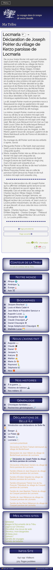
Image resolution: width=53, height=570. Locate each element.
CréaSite (11, 568)
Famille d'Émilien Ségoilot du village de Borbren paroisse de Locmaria (26, 478)
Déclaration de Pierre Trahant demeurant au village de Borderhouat (28, 448)
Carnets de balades (14, 541)
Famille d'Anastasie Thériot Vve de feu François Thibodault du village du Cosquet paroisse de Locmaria (27, 485)
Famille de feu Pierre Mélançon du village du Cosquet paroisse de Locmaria (28, 504)
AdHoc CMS (48, 568)
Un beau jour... (11, 534)
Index (28, 243)
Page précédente (27, 229)
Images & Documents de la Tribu (20, 524)
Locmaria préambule (18, 443)
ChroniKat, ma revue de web (18, 529)
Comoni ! (9, 536)
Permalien (44, 243)
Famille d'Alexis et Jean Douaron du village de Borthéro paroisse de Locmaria (28, 472)
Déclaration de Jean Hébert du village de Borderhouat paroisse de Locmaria (27, 454)
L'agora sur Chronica (14, 526)
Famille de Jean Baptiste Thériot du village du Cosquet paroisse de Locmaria (28, 492)
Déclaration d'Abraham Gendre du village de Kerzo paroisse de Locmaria (28, 466)
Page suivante (25, 234)
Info (36, 242)
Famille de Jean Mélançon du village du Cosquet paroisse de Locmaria (26, 498)
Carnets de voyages (14, 539)
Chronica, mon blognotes (17, 531)
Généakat (9, 522)
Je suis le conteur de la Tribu (22, 267)
